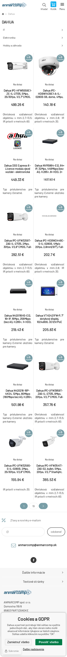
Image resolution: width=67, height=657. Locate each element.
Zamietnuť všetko (18, 642)
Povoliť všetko (49, 642)
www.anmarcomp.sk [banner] (14, 6)
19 (33, 506)
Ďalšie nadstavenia (33, 649)
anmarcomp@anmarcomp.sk (37, 545)
